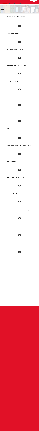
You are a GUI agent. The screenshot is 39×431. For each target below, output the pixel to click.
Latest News (20, 3)
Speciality (13, 3)
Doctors (10, 3)
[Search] (37, 0)
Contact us (24, 3)
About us (17, 3)
